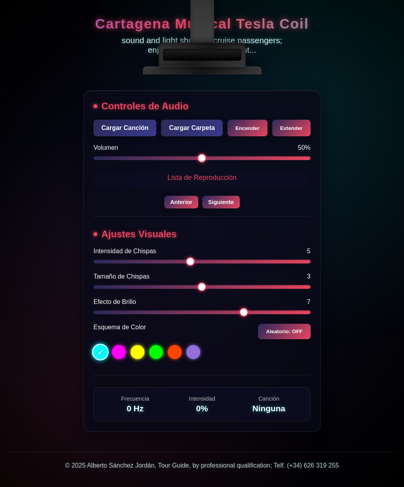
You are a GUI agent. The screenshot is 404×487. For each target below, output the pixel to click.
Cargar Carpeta (192, 127)
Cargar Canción (124, 127)
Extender (291, 128)
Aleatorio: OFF (284, 331)
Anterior (181, 202)
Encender (247, 128)
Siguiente (221, 202)
